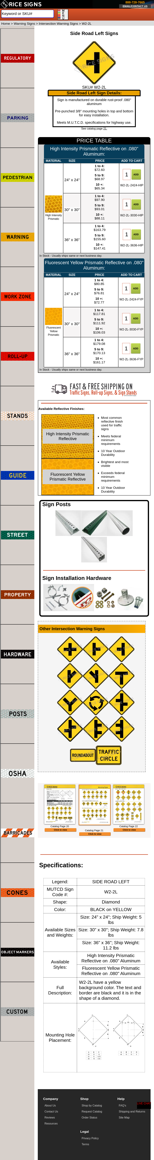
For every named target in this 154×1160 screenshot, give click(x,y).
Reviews (49, 1117)
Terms (85, 1144)
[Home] (21, 4)
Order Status (89, 1117)
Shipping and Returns (132, 1111)
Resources (51, 1123)
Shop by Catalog (92, 1105)
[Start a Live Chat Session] (144, 1105)
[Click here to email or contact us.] (135, 5)
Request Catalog (92, 1111)
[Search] (27, 14)
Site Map (124, 1117)
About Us (50, 1105)
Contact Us (51, 1111)
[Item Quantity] (127, 174)
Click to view (60, 830)
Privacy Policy (90, 1138)
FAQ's (122, 1105)
